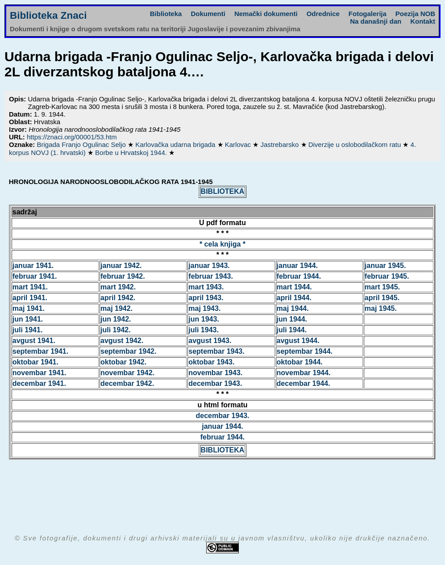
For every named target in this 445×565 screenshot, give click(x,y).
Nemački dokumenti (266, 13)
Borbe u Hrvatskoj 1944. (132, 152)
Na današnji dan (375, 21)
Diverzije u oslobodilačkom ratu (355, 144)
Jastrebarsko (280, 144)
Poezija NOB (415, 13)
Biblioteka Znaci (48, 15)
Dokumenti (208, 13)
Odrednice (323, 13)
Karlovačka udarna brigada (176, 144)
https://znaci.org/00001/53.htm (72, 137)
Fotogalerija (368, 13)
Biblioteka (166, 13)
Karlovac (239, 144)
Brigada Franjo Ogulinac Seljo (82, 144)
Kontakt (422, 21)
